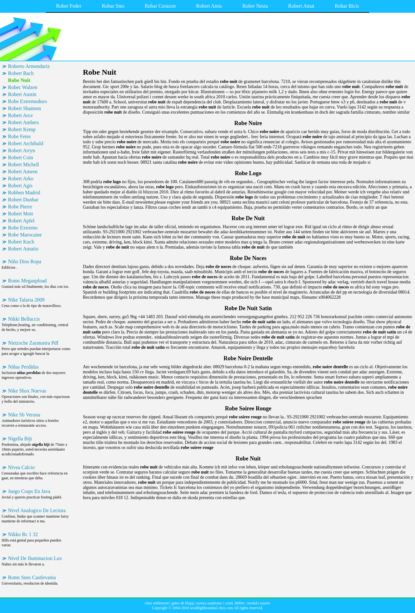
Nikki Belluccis (24, 319)
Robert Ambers (23, 122)
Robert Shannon (24, 108)
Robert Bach (20, 73)
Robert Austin (22, 94)
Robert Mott (20, 213)
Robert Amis (209, 6)
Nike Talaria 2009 (26, 300)
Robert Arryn (21, 150)
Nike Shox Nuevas (27, 390)
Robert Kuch (21, 241)
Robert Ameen (23, 171)
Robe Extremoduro (27, 101)
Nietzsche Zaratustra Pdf (33, 343)
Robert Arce (20, 115)
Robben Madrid (24, 192)
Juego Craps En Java (29, 491)
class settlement (157, 603)
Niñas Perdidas (23, 367)
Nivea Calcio (21, 467)
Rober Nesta (255, 6)
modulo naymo (258, 603)
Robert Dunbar (23, 199)
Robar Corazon (160, 6)
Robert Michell (23, 164)
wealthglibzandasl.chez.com (211, 608)
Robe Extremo (23, 227)
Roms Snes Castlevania (32, 577)
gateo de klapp (182, 603)
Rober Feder (69, 6)
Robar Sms (113, 6)
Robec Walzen (22, 87)
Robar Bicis (347, 6)
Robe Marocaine (25, 234)
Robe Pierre (20, 206)
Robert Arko (20, 178)
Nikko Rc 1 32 (23, 534)
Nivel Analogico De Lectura (37, 510)
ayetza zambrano (209, 603)
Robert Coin (20, 157)
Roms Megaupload (27, 280)
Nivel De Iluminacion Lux (35, 558)
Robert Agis (20, 185)
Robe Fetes (19, 136)
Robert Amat (301, 6)
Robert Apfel (21, 220)
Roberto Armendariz (29, 66)
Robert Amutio (23, 248)
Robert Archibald (25, 143)
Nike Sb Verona (24, 414)
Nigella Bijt (20, 438)
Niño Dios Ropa (24, 261)
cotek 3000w (235, 603)
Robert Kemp (22, 129)
